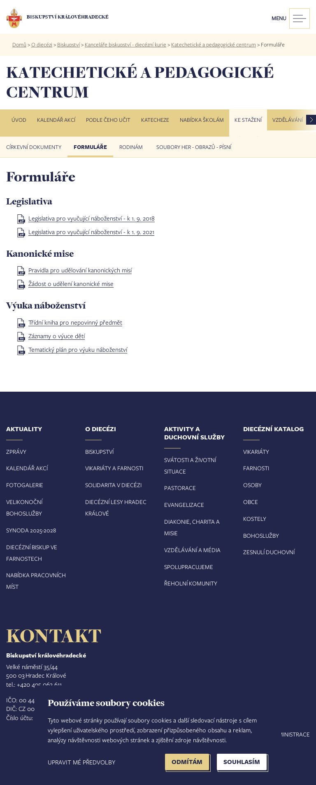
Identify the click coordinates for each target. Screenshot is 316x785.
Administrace (290, 734)
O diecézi (41, 44)
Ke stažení (248, 119)
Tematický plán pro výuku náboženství (77, 349)
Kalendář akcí (56, 119)
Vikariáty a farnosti (114, 468)
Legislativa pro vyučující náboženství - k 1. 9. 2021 (91, 232)
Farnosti (256, 468)
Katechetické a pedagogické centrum (213, 44)
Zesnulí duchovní (269, 552)
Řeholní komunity (190, 583)
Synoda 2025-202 (29, 530)
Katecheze (155, 119)
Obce (250, 502)
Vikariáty (256, 451)
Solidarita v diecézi (113, 485)
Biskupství (68, 44)
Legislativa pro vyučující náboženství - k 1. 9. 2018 (91, 218)
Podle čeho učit (108, 119)
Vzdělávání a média (192, 550)
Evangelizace (184, 505)
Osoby (252, 485)
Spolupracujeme (188, 567)
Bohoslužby (261, 535)
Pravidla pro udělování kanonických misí (80, 270)
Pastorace (180, 488)
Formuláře (90, 147)
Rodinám (131, 147)
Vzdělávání (287, 119)
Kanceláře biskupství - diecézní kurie (125, 44)
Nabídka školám (202, 119)
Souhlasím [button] (241, 761)
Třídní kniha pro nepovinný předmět (75, 322)
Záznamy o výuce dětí (56, 336)
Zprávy (16, 451)
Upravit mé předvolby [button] (81, 762)
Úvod (19, 119)
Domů (19, 44)
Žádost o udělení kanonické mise (71, 283)
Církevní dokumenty (33, 147)
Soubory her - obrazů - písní (193, 147)
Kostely (254, 519)
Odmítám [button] (187, 761)
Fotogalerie (24, 485)
